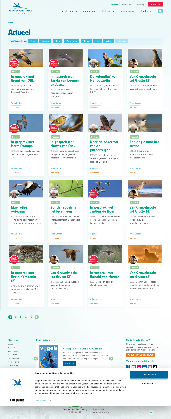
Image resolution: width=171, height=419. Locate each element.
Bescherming (127, 11)
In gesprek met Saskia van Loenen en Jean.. (65, 81)
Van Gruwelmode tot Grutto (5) (143, 79)
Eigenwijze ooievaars (19, 209)
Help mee (107, 11)
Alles (32, 41)
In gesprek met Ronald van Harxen (105, 275)
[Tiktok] (155, 367)
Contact (145, 11)
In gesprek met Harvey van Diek (63, 144)
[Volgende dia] (111, 366)
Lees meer (15, 107)
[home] (20, 8)
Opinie (86, 41)
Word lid (69, 364)
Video (108, 41)
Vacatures (12, 355)
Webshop (140, 4)
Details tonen (41, 414)
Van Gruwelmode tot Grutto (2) (143, 275)
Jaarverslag (13, 358)
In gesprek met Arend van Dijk (22, 79)
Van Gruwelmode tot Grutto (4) (143, 209)
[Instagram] (139, 367)
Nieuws (45, 41)
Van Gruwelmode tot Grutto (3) (64, 275)
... (26, 317)
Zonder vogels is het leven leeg (63, 209)
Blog (57, 41)
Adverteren (13, 365)
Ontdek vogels (67, 11)
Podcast (122, 41)
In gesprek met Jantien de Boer (102, 209)
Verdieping (71, 41)
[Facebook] (128, 367)
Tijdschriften (13, 362)
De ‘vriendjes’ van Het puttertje (103, 79)
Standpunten (14, 369)
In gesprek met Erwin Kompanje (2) (23, 277)
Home (10, 22)
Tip (97, 41)
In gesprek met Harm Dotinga (22, 144)
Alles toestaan (149, 388)
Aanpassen (149, 396)
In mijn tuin (89, 11)
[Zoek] (160, 11)
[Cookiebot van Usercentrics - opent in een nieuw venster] (17, 414)
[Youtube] (134, 367)
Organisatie (13, 351)
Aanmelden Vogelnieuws (140, 355)
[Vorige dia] (35, 366)
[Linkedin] (144, 367)
